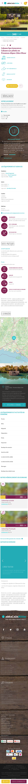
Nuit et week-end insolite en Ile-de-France (11, 649)
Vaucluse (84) (8, 387)
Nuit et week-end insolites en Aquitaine (10, 641)
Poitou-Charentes (5, 689)
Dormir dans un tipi (5, 673)
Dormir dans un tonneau (6, 672)
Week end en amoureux (6, 694)
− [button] (2, 321)
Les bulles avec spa (5, 692)
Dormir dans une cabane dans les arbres (10, 662)
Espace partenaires (5, 732)
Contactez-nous (16, 769)
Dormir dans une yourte (6, 670)
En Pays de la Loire (5, 648)
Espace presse (19, 765)
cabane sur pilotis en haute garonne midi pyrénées (12, 302)
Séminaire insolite (5, 730)
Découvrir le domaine (14, 405)
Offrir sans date (13, 86)
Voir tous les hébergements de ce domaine (10, 538)
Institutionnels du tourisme (7, 725)
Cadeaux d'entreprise (6, 718)
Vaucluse (23, 37)
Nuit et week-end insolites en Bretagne (10, 643)
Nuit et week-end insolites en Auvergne (10, 644)
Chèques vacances (5, 721)
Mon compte (22, 768)
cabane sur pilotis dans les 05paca (15, 300)
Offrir (6, 781)
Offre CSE (3, 720)
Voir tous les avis (8, 158)
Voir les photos (14, 28)
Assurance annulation (6, 733)
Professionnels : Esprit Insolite (8, 715)
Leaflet (14, 362)
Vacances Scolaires (5, 728)
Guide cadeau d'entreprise (7, 701)
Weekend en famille (6, 696)
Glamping (3, 687)
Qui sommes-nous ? (10, 765)
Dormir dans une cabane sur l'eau (9, 663)
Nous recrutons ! (5, 735)
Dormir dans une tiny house (7, 667)
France (2, 37)
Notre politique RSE (5, 723)
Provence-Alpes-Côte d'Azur (12, 37)
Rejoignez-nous (14, 768)
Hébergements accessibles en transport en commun (13, 699)
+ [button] (2, 319)
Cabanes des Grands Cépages (10, 39)
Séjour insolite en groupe (6, 727)
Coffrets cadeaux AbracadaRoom (9, 703)
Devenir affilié (6, 768)
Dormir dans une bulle (6, 665)
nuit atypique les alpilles (6, 598)
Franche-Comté (4, 686)
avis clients (14, 778)
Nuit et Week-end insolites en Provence (10, 646)
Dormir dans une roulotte (7, 668)
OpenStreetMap (20, 362)
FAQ (9, 769)
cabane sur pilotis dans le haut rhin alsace (13, 305)
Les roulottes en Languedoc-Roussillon (9, 691)
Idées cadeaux (4, 697)
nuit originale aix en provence (12, 594)
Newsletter (3, 716)
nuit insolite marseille (18, 603)
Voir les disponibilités (18, 781)
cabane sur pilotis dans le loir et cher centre (15, 596)
